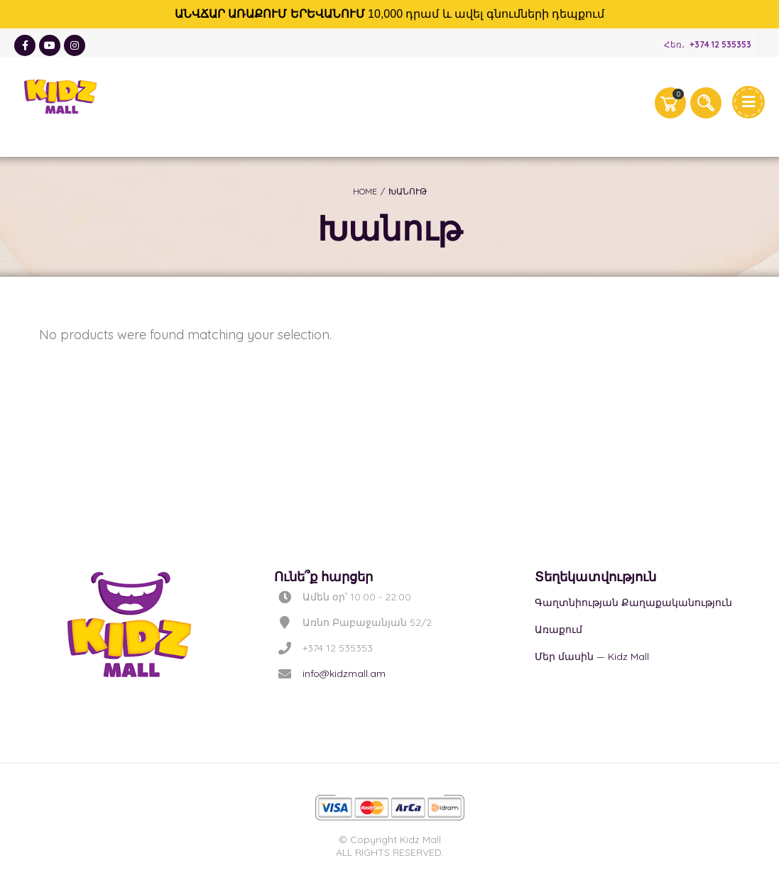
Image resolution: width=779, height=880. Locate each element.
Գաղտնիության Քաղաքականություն (633, 602)
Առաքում (558, 629)
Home (365, 191)
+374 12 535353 (720, 44)
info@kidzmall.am (344, 673)
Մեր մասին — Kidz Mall (592, 656)
